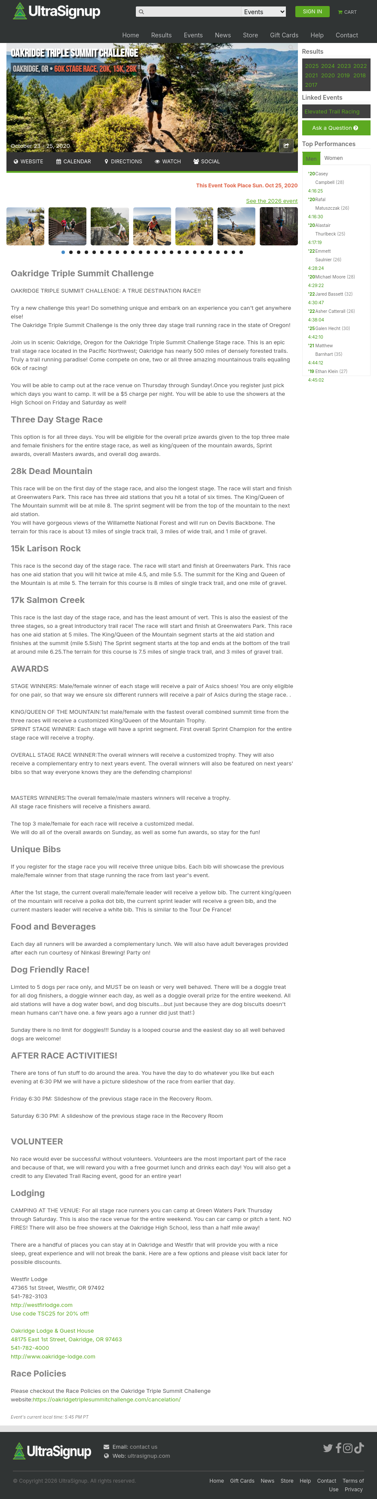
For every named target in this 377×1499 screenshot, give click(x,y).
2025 (312, 65)
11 (140, 252)
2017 (311, 84)
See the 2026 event (272, 200)
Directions (122, 161)
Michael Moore (331, 276)
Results (161, 35)
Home (130, 35)
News (223, 35)
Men (311, 159)
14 (164, 252)
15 (171, 252)
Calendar (73, 161)
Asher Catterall (331, 311)
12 (148, 252)
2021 (311, 75)
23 (233, 252)
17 (187, 252)
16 (179, 252)
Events (193, 35)
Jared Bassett (329, 294)
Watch (167, 161)
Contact (347, 35)
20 (210, 252)
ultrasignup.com (149, 1455)
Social (206, 161)
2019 (343, 75)
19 (202, 252)
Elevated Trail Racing (332, 111)
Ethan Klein (327, 371)
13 (156, 252)
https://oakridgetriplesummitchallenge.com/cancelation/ (107, 1399)
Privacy (354, 1489)
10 (133, 252)
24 (241, 252)
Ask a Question (335, 127)
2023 (344, 65)
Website (27, 161)
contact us (143, 1446)
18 (194, 252)
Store (250, 35)
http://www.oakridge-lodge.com (53, 1356)
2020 (328, 75)
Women (334, 158)
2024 (328, 65)
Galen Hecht (328, 328)
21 (218, 252)
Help (317, 35)
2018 (359, 75)
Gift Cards (284, 35)
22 (225, 252)
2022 (360, 65)
